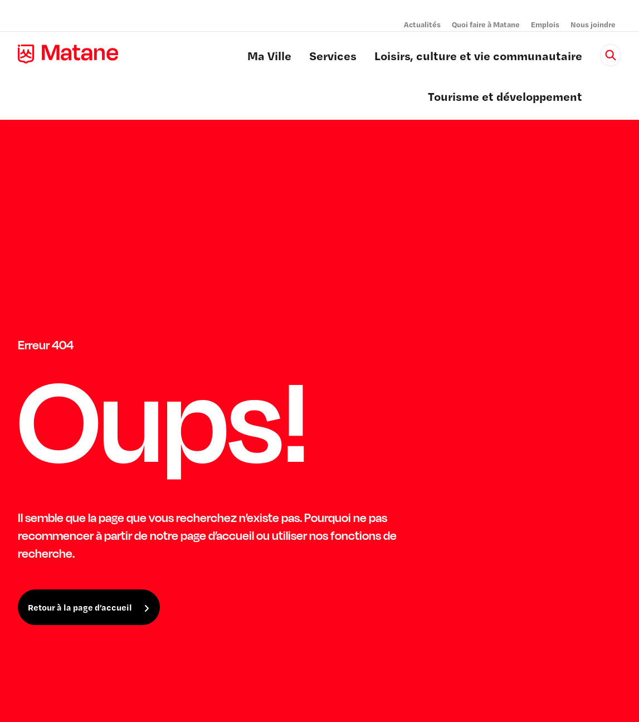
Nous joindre (593, 24)
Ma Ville (269, 57)
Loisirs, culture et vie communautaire (478, 57)
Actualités (422, 24)
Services (333, 57)
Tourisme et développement (505, 98)
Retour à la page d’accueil (80, 607)
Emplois (545, 24)
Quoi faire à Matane (486, 24)
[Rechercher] (610, 55)
